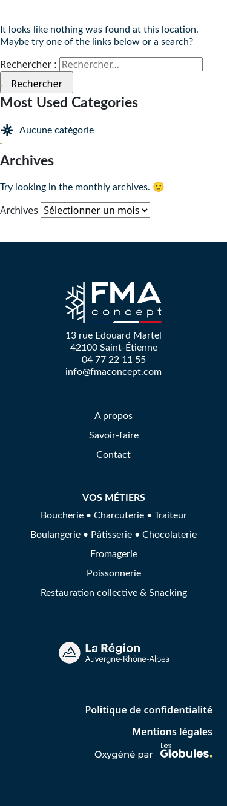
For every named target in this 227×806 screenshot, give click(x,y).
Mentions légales (172, 731)
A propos (113, 415)
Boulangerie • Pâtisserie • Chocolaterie (113, 533)
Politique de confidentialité (148, 709)
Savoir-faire (114, 434)
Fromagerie (113, 553)
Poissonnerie (114, 572)
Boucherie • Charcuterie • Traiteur (114, 514)
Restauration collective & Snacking (114, 592)
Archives (19, 210)
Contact (113, 454)
